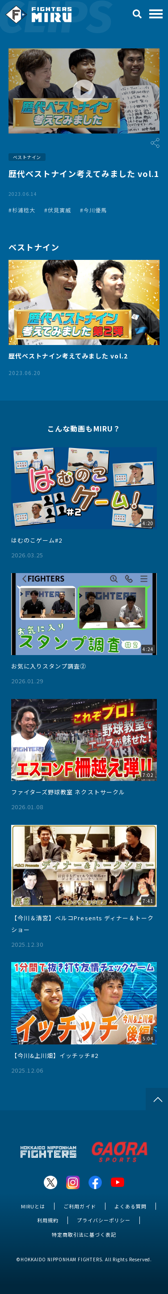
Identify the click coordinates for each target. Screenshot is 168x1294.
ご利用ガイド (79, 1206)
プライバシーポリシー (103, 1220)
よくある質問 (130, 1206)
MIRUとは (33, 1206)
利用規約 (48, 1220)
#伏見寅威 (57, 210)
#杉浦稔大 (21, 210)
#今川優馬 (93, 210)
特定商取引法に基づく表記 (84, 1234)
